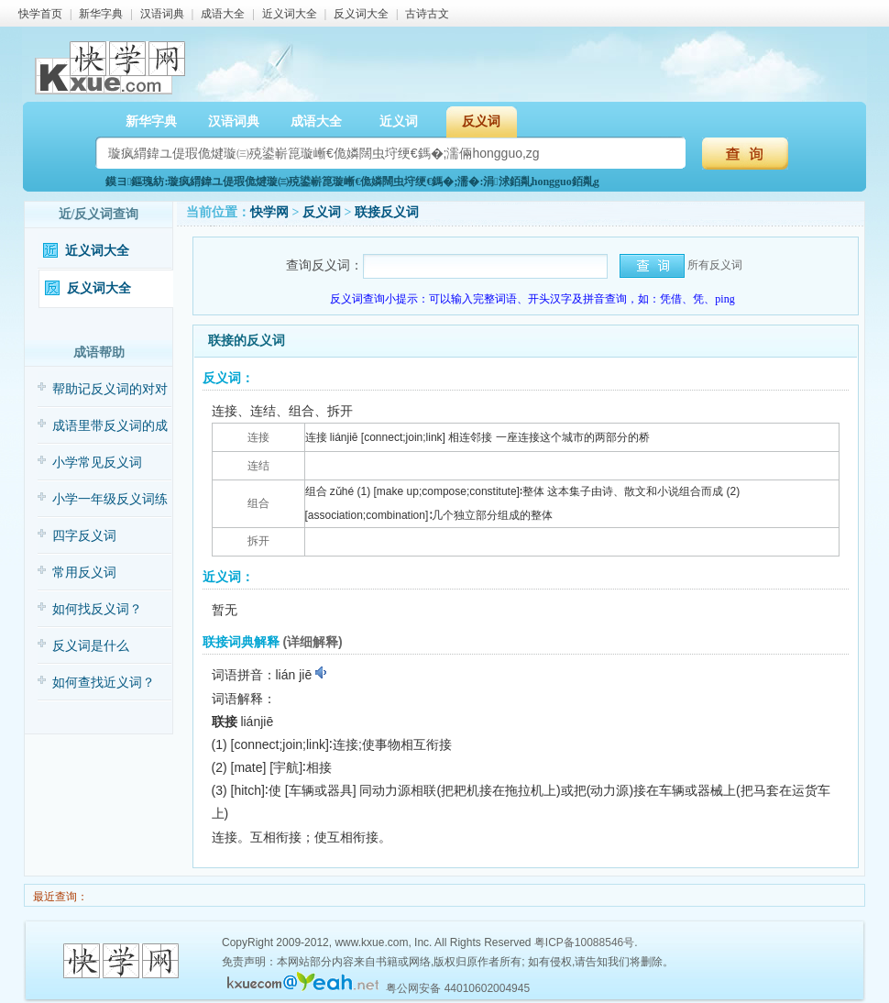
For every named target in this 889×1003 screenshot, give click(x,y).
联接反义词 (387, 212)
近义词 (398, 121)
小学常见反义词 (97, 462)
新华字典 (101, 13)
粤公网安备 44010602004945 (458, 988)
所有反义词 (714, 265)
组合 (258, 503)
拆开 (258, 541)
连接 (258, 437)
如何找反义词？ (97, 609)
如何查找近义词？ (103, 682)
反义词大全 (361, 13)
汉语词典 (162, 13)
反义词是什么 (90, 646)
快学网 (269, 212)
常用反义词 (84, 572)
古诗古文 (427, 13)
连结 (258, 465)
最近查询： (59, 896)
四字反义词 (84, 536)
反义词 (481, 121)
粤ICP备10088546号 (584, 942)
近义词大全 (289, 13)
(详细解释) (312, 641)
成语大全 (223, 13)
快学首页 (40, 13)
